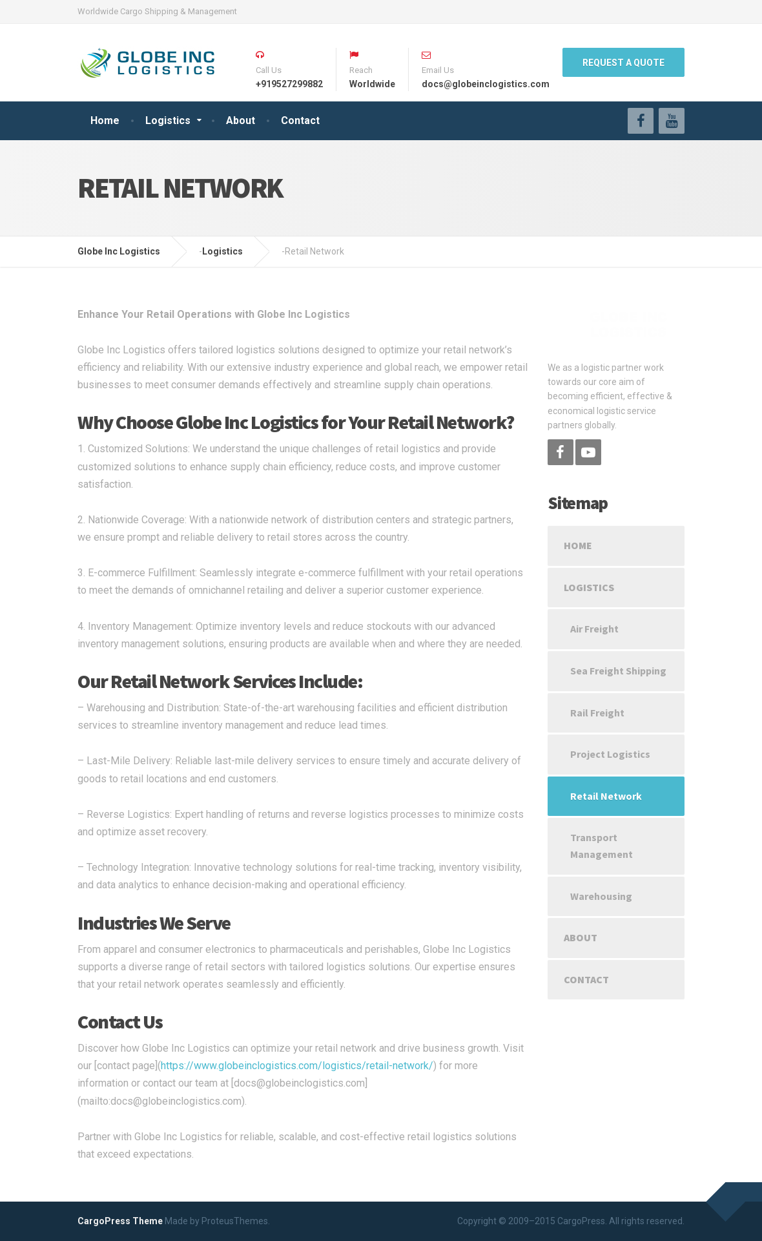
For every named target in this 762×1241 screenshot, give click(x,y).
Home (104, 120)
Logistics (167, 120)
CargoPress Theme (120, 1221)
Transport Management (601, 845)
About (240, 120)
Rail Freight (597, 712)
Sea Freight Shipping (618, 670)
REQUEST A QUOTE (623, 62)
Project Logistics (610, 753)
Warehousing (601, 896)
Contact (300, 120)
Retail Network (606, 795)
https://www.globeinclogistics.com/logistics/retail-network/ (297, 1065)
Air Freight (594, 628)
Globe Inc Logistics (118, 251)
